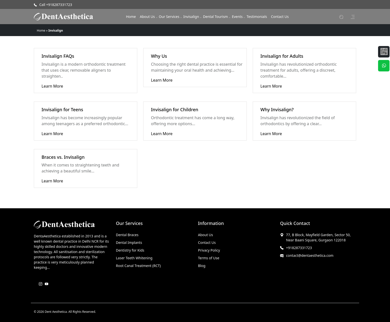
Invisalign (191, 16)
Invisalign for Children (174, 109)
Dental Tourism (215, 16)
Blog (201, 265)
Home (131, 16)
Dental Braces (127, 234)
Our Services (169, 16)
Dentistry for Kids (130, 250)
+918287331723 (299, 247)
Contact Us (280, 16)
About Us (147, 16)
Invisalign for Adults (281, 56)
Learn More (52, 86)
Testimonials (256, 16)
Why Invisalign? (277, 109)
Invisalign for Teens (62, 109)
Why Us (159, 56)
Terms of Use (208, 258)
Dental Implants (129, 242)
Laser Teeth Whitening (134, 258)
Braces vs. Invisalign (63, 157)
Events (237, 16)
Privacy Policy (209, 250)
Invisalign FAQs (58, 56)
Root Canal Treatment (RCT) (138, 265)
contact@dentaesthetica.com (310, 255)
